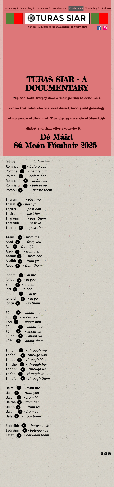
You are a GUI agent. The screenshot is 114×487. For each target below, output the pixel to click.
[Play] (25, 180)
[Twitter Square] (105, 453)
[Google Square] (109, 453)
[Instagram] (105, 28)
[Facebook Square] (102, 453)
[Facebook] (99, 28)
